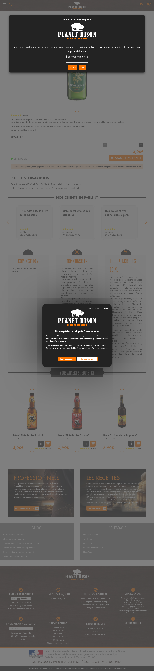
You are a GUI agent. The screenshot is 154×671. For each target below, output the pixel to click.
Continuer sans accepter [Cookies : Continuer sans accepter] (98, 308)
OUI (82, 67)
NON (72, 67)
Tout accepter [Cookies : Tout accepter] (66, 358)
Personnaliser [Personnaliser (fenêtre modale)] (87, 358)
